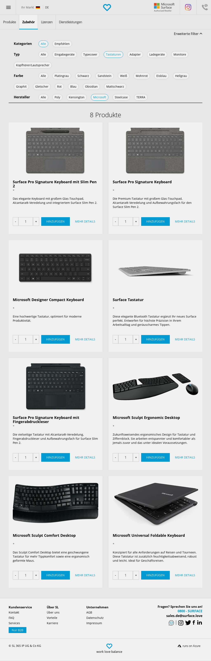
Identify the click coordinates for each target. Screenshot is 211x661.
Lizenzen (47, 22)
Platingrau (62, 76)
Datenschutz (95, 618)
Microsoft (99, 97)
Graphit (21, 86)
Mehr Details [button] (85, 221)
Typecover (90, 54)
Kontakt (14, 612)
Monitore (179, 54)
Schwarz (83, 76)
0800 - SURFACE (190, 611)
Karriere (52, 623)
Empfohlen (62, 44)
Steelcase (121, 97)
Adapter (135, 54)
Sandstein (104, 76)
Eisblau (161, 76)
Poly (57, 97)
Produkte (9, 22)
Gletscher (41, 86)
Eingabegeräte (65, 54)
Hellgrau (181, 76)
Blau (73, 86)
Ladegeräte (157, 54)
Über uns (53, 612)
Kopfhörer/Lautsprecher (32, 65)
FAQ (11, 618)
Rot (59, 86)
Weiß (123, 76)
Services (14, 623)
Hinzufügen (55, 221)
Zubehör (28, 22)
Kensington (76, 97)
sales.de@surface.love (184, 615)
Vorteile (52, 618)
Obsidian (91, 86)
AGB (89, 612)
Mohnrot (142, 76)
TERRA (140, 97)
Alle (43, 44)
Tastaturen (113, 54)
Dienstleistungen (70, 22)
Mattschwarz (115, 86)
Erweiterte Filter (188, 33)
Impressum (94, 623)
